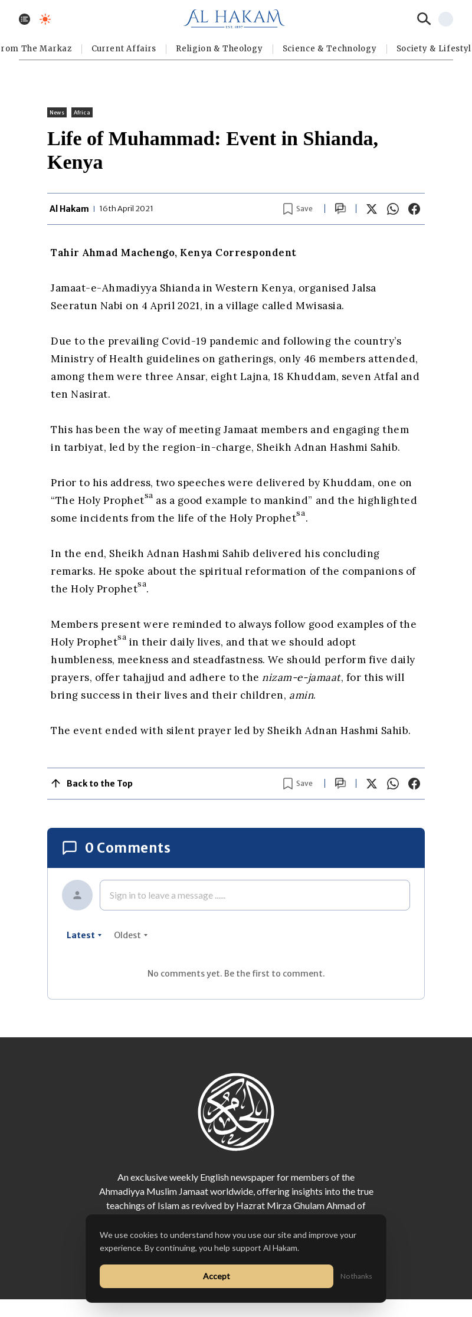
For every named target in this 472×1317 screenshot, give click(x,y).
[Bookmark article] (298, 209)
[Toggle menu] (24, 19)
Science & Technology (330, 49)
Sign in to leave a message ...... (167, 894)
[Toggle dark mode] (45, 19)
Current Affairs (124, 49)
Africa (82, 112)
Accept (216, 1276)
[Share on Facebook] (414, 209)
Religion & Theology (219, 49)
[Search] (424, 19)
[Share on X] (372, 209)
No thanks (356, 1276)
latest (84, 935)
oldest (131, 935)
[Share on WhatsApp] (393, 209)
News (57, 112)
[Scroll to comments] (340, 208)
